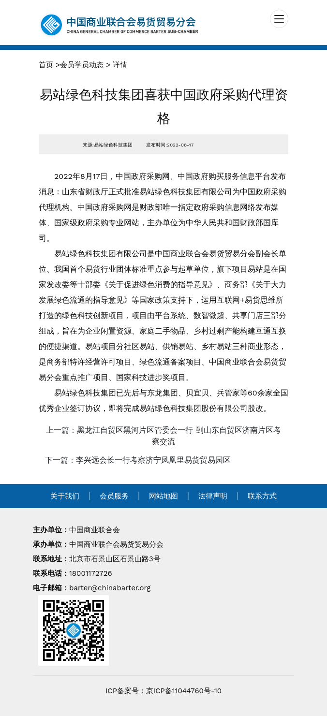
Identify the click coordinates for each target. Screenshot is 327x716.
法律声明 (212, 496)
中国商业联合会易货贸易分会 (116, 544)
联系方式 (262, 496)
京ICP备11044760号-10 (184, 691)
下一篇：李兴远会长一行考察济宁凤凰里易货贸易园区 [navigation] (138, 460)
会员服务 (114, 496)
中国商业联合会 (94, 530)
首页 (46, 64)
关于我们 (64, 496)
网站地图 (163, 496)
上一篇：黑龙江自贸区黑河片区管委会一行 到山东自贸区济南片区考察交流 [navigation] (163, 435)
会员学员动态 (82, 64)
